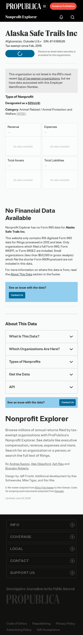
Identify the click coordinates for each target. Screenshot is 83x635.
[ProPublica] (23, 6)
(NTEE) (21, 114)
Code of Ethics (16, 623)
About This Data (21, 274)
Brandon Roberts (17, 468)
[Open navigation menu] (44, 6)
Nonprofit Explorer (21, 17)
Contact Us (17, 295)
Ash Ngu (58, 464)
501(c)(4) (34, 103)
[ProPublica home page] (33, 599)
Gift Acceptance (48, 630)
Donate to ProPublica (63, 6)
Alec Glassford (41, 464)
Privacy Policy (65, 623)
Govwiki (59, 491)
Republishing (41, 623)
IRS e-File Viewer (44, 487)
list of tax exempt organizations (39, 78)
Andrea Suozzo (20, 464)
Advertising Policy (18, 630)
